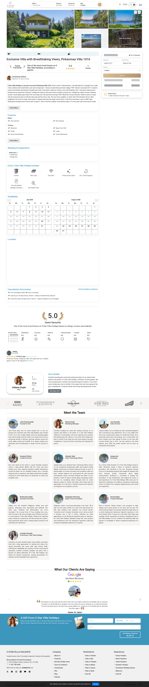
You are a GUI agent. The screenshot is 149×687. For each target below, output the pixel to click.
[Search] (99, 4)
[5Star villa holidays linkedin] (20, 672)
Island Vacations (121, 662)
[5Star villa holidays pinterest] (29, 672)
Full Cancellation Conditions (88, 289)
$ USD (125, 4)
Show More (14, 108)
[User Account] (132, 4)
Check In (106, 60)
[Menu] (140, 5)
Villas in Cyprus (90, 668)
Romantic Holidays (122, 665)
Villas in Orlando (90, 656)
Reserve (121, 75)
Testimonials (58, 668)
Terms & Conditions (60, 665)
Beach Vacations (121, 659)
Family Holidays (121, 656)
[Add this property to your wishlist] (135, 12)
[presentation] (102, 635)
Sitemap (57, 677)
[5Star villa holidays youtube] (25, 672)
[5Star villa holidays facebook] (12, 672)
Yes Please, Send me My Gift (130, 635)
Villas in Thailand (90, 662)
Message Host (55, 391)
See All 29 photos (125, 38)
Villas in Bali (89, 659)
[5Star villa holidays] (10, 4)
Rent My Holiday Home (62, 662)
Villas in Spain (89, 671)
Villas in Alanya (90, 665)
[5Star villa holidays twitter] (7, 672)
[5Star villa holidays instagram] (16, 672)
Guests (105, 67)
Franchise (57, 659)
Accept (96, 684)
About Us (57, 656)
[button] (141, 403)
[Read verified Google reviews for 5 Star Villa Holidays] (74, 577)
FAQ (55, 671)
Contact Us (26, 668)
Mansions (119, 671)
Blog (55, 674)
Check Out (125, 60)
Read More (30, 361)
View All (87, 674)
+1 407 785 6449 (14, 664)
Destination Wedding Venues (125, 668)
